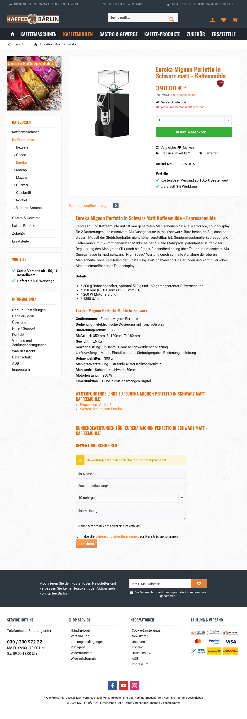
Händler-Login (23, 316)
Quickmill (23, 193)
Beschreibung (79, 206)
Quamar (21, 185)
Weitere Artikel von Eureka (99, 409)
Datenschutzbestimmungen (117, 536)
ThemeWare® (171, 703)
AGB (15, 363)
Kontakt (18, 334)
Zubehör (18, 233)
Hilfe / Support (23, 328)
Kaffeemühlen (23, 140)
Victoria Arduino (28, 208)
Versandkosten (112, 697)
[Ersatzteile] (223, 34)
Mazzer (21, 177)
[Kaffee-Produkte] (162, 34)
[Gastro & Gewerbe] (118, 34)
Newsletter (140, 636)
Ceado (20, 155)
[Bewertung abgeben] (131, 498)
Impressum (21, 369)
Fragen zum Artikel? (173, 153)
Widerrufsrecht (23, 351)
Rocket (21, 200)
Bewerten (208, 153)
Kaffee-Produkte (24, 226)
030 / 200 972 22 (24, 642)
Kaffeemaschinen (26, 132)
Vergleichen (167, 147)
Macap (21, 170)
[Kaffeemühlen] (78, 34)
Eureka (21, 162)
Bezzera (21, 147)
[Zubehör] (196, 34)
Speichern (86, 544)
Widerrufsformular (84, 658)
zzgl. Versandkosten (183, 95)
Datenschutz (22, 357)
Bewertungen (104, 206)
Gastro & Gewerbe (26, 218)
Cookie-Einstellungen (29, 310)
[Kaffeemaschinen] (38, 34)
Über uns (19, 322)
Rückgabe (78, 647)
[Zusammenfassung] (131, 485)
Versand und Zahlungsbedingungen (29, 343)
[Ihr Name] (131, 474)
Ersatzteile (20, 241)
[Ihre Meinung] (131, 513)
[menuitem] (235, 19)
